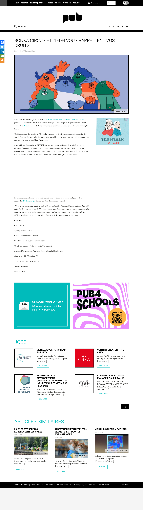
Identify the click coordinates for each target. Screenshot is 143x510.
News (17, 3)
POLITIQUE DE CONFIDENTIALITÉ (61, 507)
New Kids (33, 3)
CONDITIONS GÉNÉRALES (39, 507)
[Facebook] (2, 42)
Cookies (76, 507)
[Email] (2, 56)
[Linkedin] (2, 51)
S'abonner (111, 3)
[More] (2, 60)
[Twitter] (2, 47)
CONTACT (125, 507)
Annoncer (67, 3)
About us (76, 3)
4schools (42, 3)
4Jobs (50, 3)
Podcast (24, 3)
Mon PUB (58, 3)
